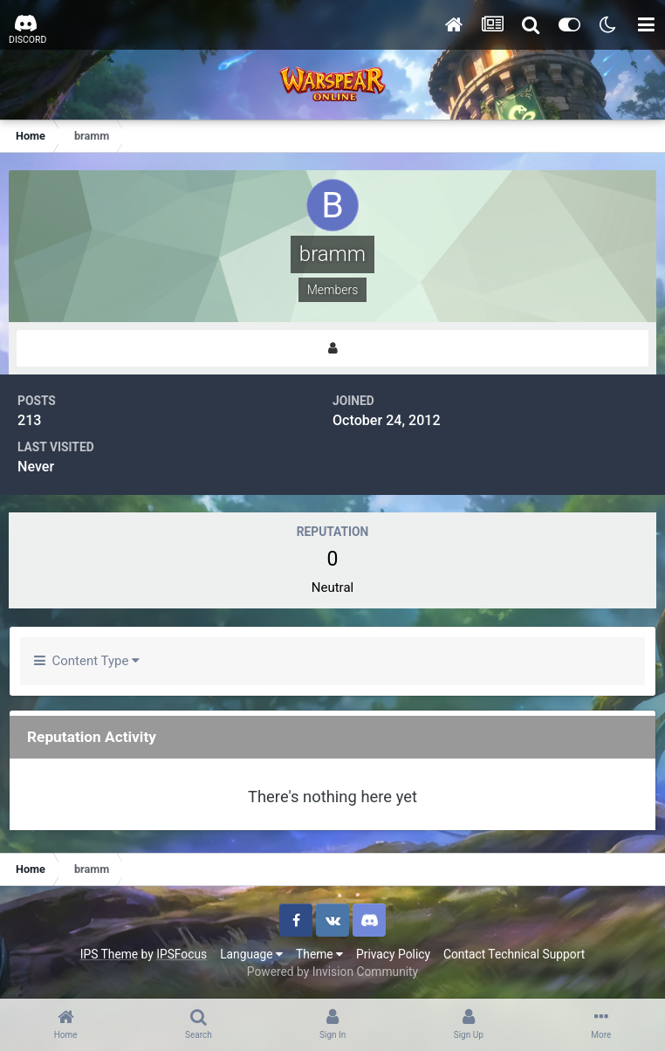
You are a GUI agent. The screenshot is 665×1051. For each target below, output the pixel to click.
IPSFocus (181, 954)
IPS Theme (109, 954)
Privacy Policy (393, 954)
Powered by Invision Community (332, 972)
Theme (319, 954)
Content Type (87, 661)
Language (251, 954)
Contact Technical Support (514, 954)
